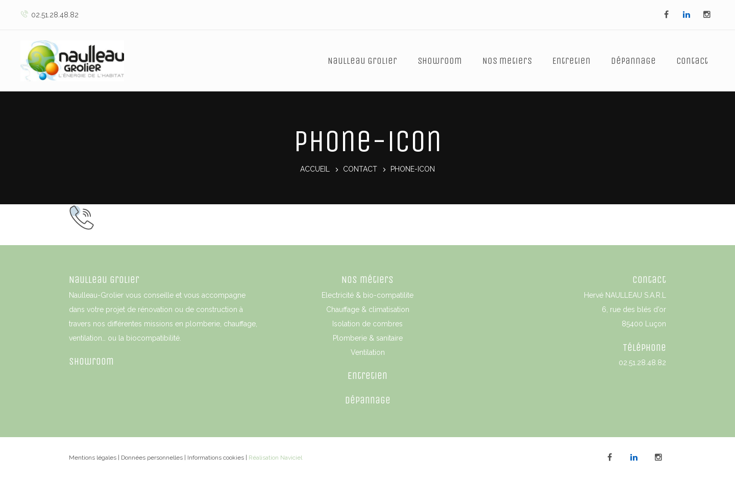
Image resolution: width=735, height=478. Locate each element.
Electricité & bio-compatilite (367, 295)
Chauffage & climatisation (367, 309)
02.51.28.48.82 (49, 15)
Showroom (440, 60)
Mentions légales (92, 457)
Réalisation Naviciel (275, 457)
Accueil (315, 169)
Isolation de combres (367, 324)
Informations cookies (215, 457)
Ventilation (368, 352)
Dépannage (633, 60)
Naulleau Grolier (362, 60)
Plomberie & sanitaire (368, 338)
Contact (692, 60)
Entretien (571, 60)
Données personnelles (152, 457)
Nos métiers (367, 279)
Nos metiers (507, 60)
